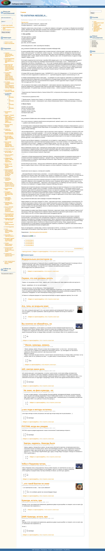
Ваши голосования (9, 43)
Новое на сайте (8, 42)
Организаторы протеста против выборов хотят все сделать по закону (9, 184)
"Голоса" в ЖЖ (97, 25)
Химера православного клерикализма (8, 244)
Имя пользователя (6, 17)
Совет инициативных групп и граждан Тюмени (9, 231)
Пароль (3, 21)
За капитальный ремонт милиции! (9, 133)
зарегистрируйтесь (44, 251)
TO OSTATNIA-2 (11, 97)
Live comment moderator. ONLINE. (9, 91)
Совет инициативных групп (99, 22)
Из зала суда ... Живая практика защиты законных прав (9, 138)
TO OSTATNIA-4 (11, 104)
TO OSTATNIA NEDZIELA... (8, 94)
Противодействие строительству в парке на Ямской (9, 215)
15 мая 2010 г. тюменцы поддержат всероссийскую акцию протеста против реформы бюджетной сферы (9, 76)
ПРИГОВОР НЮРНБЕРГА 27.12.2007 (8, 199)
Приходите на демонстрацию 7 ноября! (9, 203)
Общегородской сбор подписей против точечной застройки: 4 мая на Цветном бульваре (9, 172)
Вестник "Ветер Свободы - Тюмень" (9, 125)
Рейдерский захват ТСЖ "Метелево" (9, 219)
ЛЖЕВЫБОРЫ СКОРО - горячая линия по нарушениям (9, 160)
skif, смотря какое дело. (33, 369)
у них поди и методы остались (37, 409)
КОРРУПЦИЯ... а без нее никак (9, 152)
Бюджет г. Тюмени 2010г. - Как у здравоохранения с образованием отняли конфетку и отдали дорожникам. (9, 119)
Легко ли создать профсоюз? (9, 155)
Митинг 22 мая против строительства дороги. (8, 165)
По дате (51, 6)
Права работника (98, 28)
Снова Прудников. (9, 226)
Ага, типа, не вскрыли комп (35, 306)
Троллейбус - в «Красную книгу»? (9, 235)
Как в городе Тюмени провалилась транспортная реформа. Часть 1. (9, 144)
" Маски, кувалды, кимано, (37, 345)
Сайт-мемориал (32, 6)
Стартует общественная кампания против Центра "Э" (9, 54)
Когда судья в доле (9, 149)
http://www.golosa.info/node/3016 (38, 232)
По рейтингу (74, 6)
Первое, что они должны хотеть (37, 278)
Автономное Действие (97, 30)
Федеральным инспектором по (37, 259)
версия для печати (27, 251)
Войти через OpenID (8, 25)
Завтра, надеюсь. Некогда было (39, 443)
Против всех (24, 22)
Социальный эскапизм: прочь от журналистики (9, 254)
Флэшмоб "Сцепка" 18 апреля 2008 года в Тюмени (9, 239)
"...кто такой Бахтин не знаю (35, 483)
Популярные (43, 6)
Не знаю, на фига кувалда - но (38, 390)
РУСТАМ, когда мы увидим (35, 426)
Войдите (35, 251)
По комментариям (62, 6)
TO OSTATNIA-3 (11, 101)
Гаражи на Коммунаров (8, 130)
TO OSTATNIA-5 (11, 108)
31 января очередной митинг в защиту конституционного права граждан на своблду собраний (9, 84)
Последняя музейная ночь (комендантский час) (9, 193)
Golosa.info (17, 2)
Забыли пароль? (7, 29)
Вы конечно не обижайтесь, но (37, 324)
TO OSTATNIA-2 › (78, 248)
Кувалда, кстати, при (32, 500)
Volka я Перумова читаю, (34, 464)
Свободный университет (97, 27)
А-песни (95, 24)
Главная (23, 12)
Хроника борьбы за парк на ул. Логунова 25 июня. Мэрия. (9, 249)
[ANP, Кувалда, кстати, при (35, 517)
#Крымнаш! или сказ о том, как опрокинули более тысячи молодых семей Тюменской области (9, 67)
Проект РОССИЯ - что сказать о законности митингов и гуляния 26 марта (9, 209)
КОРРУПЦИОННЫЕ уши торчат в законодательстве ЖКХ (9, 60)
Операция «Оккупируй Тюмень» (8, 179)
